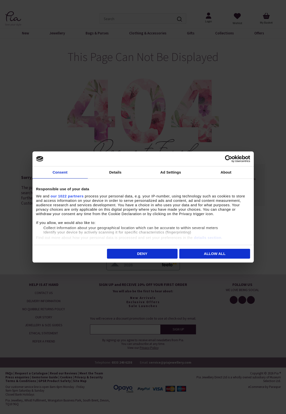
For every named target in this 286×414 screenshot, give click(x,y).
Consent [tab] (60, 172)
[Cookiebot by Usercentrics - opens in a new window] (228, 159)
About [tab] (226, 172)
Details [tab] (115, 172)
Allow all (215, 253)
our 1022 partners (67, 196)
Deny (142, 253)
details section (207, 238)
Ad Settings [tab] (170, 172)
